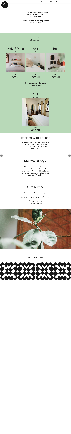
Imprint (29, 428)
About (57, 1)
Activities (51, 1)
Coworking (36, 1)
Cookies (41, 428)
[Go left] (1, 262)
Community (43, 1)
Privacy (35, 428)
